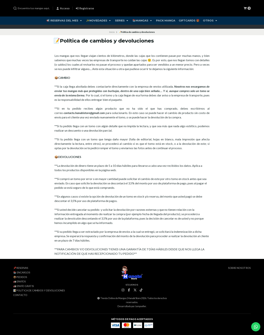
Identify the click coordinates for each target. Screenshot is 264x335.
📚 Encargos (21, 272)
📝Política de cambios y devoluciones (39, 290)
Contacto (20, 295)
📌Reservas (20, 268)
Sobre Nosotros (239, 268)
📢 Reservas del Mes (64, 20)
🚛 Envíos (19, 281)
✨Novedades (98, 20)
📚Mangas (142, 20)
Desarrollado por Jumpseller (132, 306)
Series (122, 20)
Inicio (112, 32)
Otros (210, 20)
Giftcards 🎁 (189, 20)
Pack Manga (165, 20)
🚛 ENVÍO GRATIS (23, 286)
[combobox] (31, 8)
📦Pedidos (20, 277)
